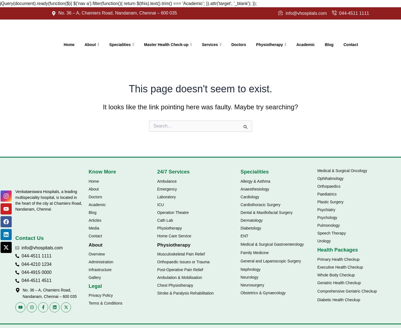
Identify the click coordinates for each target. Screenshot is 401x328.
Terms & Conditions (105, 303)
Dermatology (252, 220)
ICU (160, 204)
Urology (324, 241)
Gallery (95, 277)
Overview (97, 254)
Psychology (327, 217)
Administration (101, 262)
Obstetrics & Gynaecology (263, 293)
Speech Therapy (331, 233)
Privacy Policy (101, 295)
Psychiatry (326, 210)
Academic (97, 204)
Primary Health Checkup (338, 259)
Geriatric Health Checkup (339, 283)
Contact (95, 236)
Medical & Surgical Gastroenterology (272, 244)
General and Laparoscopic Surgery (271, 261)
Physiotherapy (169, 228)
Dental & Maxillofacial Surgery (267, 212)
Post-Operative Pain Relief (180, 269)
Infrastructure (100, 269)
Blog (92, 212)
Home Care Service (174, 236)
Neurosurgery (252, 285)
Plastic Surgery (330, 202)
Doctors (95, 197)
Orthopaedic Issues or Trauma (183, 262)
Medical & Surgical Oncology (342, 170)
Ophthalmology (330, 178)
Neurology (249, 277)
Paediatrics (326, 194)
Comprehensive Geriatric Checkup (347, 291)
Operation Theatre (173, 212)
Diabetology (251, 228)
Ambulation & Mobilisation (179, 277)
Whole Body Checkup (336, 275)
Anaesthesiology (255, 189)
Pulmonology (328, 225)
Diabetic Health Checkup (338, 300)
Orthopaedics (328, 186)
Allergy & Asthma (255, 181)
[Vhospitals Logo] (32, 176)
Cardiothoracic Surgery (260, 204)
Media (94, 228)
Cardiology (250, 197)
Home (94, 181)
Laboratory (166, 197)
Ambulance (167, 181)
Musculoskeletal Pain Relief (181, 254)
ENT (244, 236)
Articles (95, 220)
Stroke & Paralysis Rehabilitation (185, 293)
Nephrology (251, 269)
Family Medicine (255, 252)
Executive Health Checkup (340, 267)
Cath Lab (165, 220)
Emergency (167, 189)
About (94, 189)
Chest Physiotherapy (175, 285)
